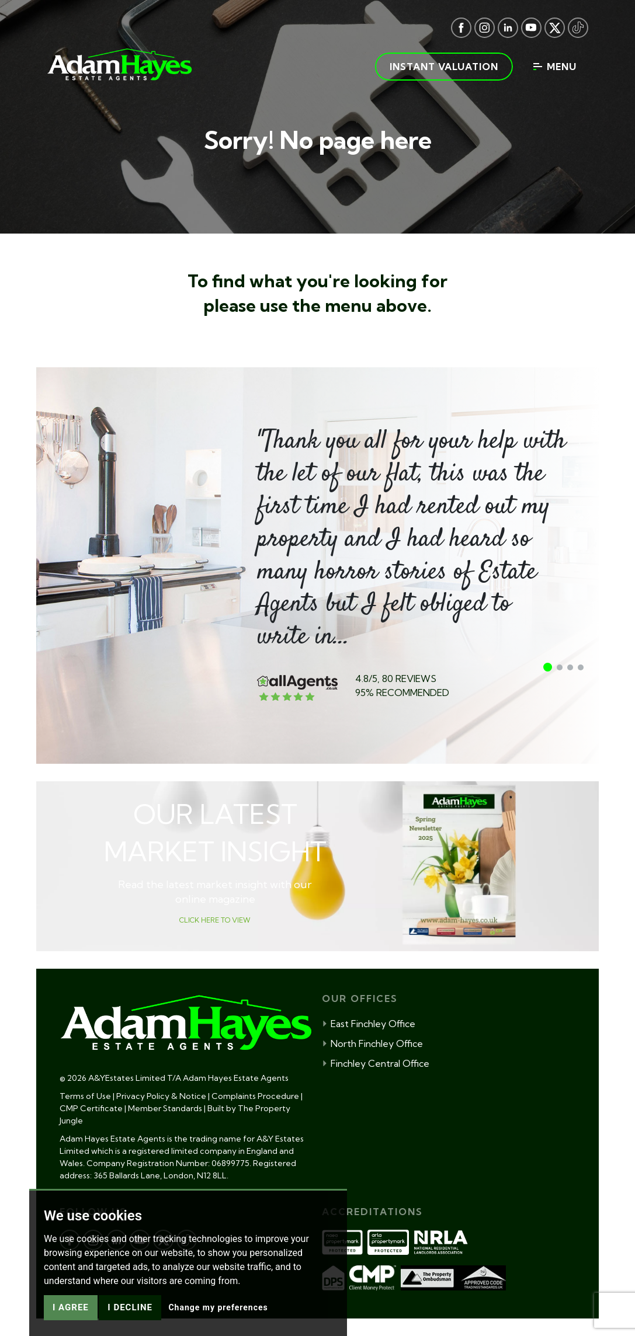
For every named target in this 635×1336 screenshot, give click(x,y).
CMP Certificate (91, 1108)
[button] (547, 667)
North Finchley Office (372, 1043)
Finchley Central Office (375, 1063)
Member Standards (165, 1108)
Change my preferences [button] (218, 1324)
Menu (555, 66)
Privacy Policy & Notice (161, 1096)
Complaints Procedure (255, 1096)
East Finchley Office (368, 1023)
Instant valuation (444, 66)
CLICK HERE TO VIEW (215, 920)
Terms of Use (85, 1096)
